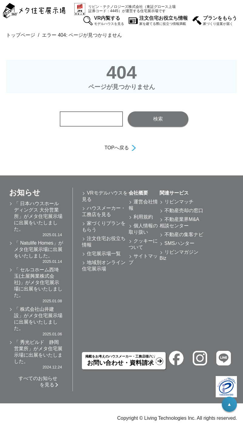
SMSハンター (179, 243)
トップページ (20, 35)
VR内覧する (109, 20)
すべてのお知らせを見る (38, 381)
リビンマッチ (179, 201)
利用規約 (143, 216)
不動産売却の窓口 (183, 210)
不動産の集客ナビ (183, 234)
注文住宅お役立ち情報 (163, 20)
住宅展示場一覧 (104, 253)
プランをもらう (220, 20)
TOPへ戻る (117, 147)
